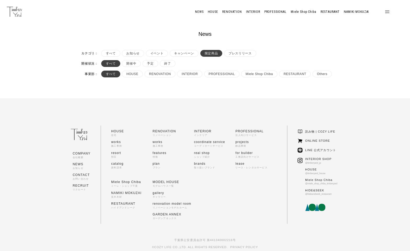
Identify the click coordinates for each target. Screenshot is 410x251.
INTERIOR (190, 74)
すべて (111, 53)
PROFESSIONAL (222, 74)
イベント (156, 53)
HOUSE (132, 74)
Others (322, 74)
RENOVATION (160, 74)
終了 (167, 63)
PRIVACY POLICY (244, 247)
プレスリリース (240, 53)
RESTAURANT (295, 74)
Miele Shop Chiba (259, 74)
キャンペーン (184, 53)
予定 (150, 63)
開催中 (131, 63)
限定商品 (211, 53)
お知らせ (132, 53)
